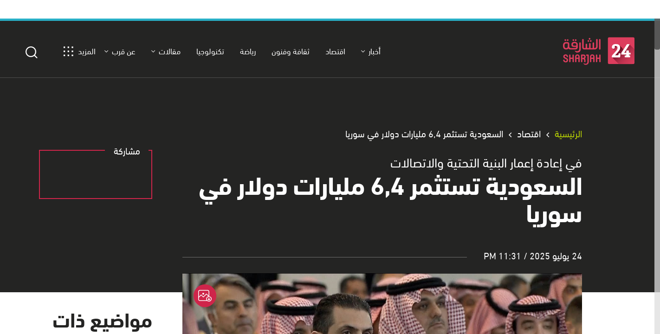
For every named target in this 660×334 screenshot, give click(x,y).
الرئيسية (568, 133)
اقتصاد (529, 133)
